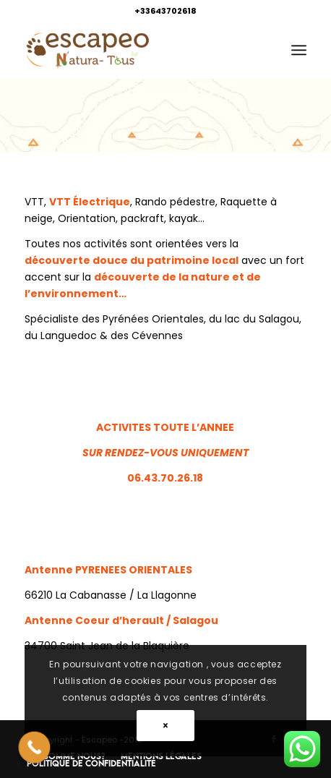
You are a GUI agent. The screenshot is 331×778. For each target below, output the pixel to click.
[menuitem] (298, 50)
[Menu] (298, 50)
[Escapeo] (137, 50)
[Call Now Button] (35, 748)
